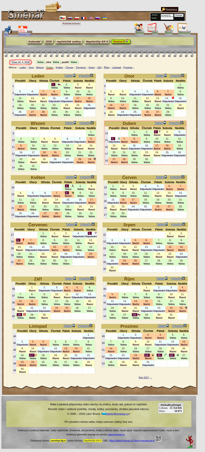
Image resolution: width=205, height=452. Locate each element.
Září (99, 67)
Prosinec (128, 67)
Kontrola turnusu (71, 23)
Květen (59, 67)
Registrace (171, 9)
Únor (31, 67)
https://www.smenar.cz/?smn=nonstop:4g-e (131, 440)
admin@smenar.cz (115, 413)
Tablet (70, 75)
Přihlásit (178, 15)
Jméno (154, 15)
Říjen (106, 67)
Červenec (81, 67)
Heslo (154, 18)
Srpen (91, 67)
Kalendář (34, 41)
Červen (69, 67)
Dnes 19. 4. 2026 (23, 63)
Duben (49, 67)
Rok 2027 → (145, 377)
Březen (40, 67)
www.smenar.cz (116, 434)
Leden (23, 67)
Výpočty (86, 75)
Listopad (116, 67)
